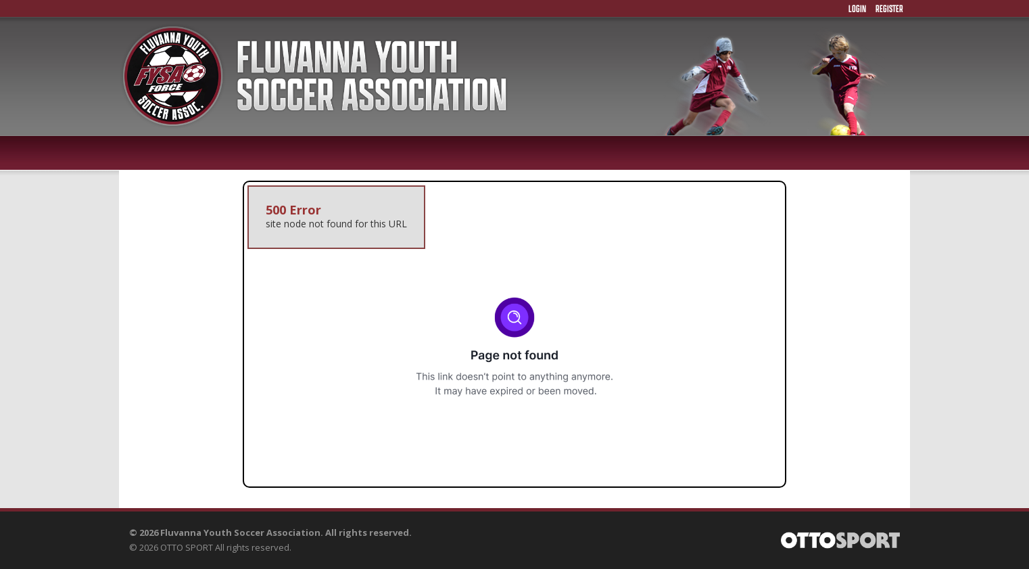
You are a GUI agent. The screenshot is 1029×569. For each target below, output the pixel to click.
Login (857, 8)
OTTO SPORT (186, 547)
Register (889, 8)
